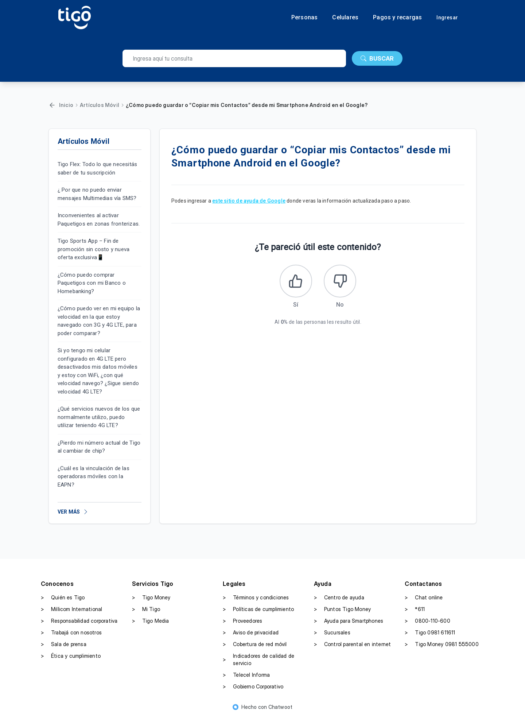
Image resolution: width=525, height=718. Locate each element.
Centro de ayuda (339, 597)
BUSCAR (377, 58)
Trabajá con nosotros (71, 632)
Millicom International (71, 609)
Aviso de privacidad (251, 632)
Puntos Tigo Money (342, 609)
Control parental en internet (352, 644)
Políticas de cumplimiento (258, 609)
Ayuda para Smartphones (348, 621)
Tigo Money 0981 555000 (441, 644)
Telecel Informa (246, 675)
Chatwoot (280, 707)
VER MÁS (73, 512)
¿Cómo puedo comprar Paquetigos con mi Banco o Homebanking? (92, 283)
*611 (415, 609)
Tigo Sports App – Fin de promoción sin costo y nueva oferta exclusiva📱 (93, 249)
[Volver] (52, 105)
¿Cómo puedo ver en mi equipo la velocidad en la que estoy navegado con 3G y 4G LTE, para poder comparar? (99, 321)
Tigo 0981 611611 (430, 632)
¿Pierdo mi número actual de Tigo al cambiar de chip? (99, 446)
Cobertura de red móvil (255, 644)
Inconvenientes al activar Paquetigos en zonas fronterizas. (99, 219)
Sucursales (332, 632)
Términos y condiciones (256, 597)
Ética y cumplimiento (71, 656)
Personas (304, 17)
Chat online (424, 597)
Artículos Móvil (99, 105)
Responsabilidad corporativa (79, 621)
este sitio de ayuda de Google (248, 201)
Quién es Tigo (63, 597)
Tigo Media (150, 621)
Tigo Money (151, 597)
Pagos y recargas (397, 17)
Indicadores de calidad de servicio (258, 659)
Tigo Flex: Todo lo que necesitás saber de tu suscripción (97, 168)
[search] (234, 58)
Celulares (345, 17)
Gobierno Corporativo (253, 686)
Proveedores (242, 621)
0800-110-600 (427, 621)
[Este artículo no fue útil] (340, 281)
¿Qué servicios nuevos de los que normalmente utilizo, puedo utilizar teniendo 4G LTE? (99, 417)
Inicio (66, 105)
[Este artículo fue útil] (295, 281)
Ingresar (447, 17)
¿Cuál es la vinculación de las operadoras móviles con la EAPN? (93, 476)
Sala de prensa (63, 644)
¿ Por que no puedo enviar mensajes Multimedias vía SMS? (97, 194)
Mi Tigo (146, 609)
